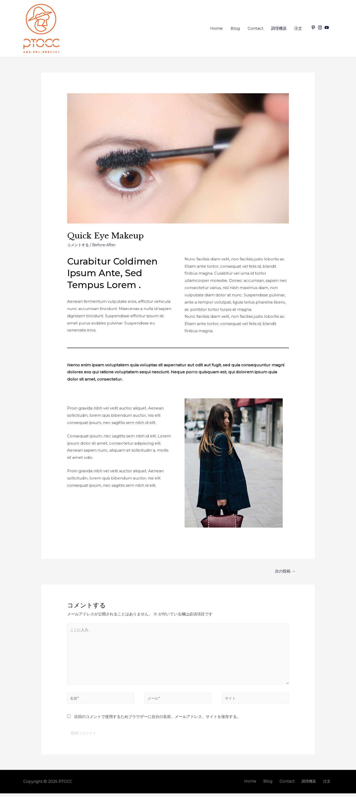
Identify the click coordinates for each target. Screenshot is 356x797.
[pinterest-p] (314, 27)
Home (216, 28)
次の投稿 (284, 571)
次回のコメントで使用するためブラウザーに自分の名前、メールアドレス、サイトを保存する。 (157, 720)
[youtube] (327, 27)
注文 (298, 28)
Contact (255, 28)
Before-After (106, 244)
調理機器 (279, 28)
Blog (235, 28)
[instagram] (320, 27)
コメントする (78, 244)
